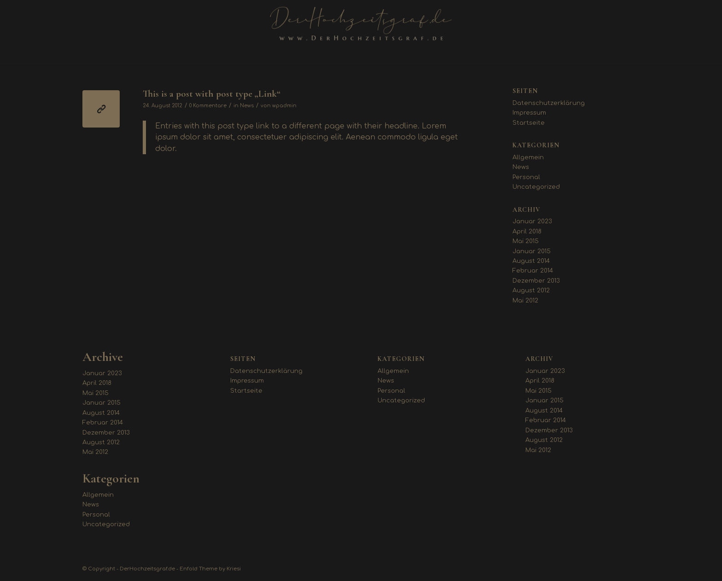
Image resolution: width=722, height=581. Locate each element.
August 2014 (531, 261)
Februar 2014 (532, 270)
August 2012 (531, 290)
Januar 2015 (531, 251)
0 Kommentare (208, 105)
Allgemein (528, 157)
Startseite (528, 123)
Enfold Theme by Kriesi (210, 569)
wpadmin (284, 105)
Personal (526, 177)
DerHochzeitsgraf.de (147, 569)
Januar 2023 (532, 221)
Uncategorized (536, 187)
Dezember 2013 (536, 281)
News (247, 105)
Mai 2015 (525, 241)
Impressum (529, 113)
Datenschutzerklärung (548, 103)
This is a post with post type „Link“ (211, 93)
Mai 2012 (525, 300)
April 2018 (527, 231)
